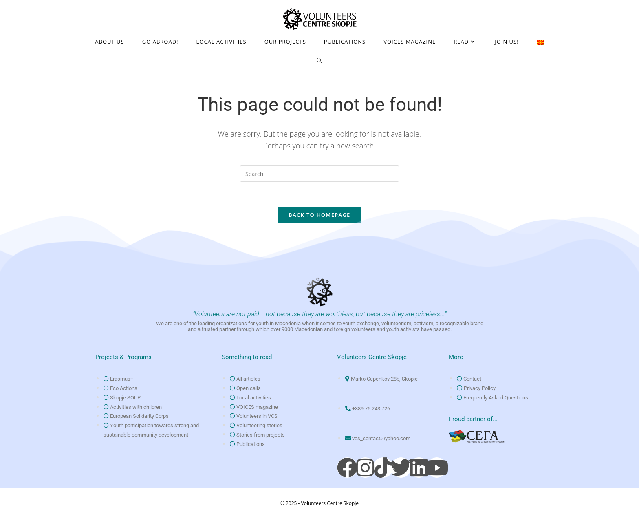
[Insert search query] (319, 173)
